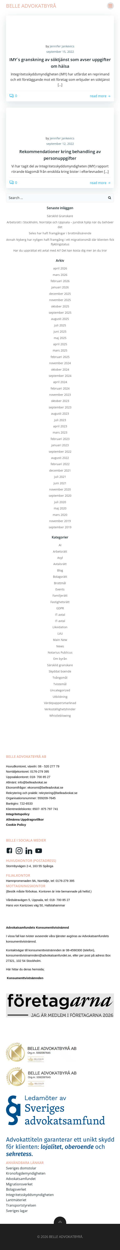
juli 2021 (60, 477)
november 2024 (60, 363)
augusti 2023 (60, 413)
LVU (60, 633)
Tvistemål (60, 684)
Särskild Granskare (60, 216)
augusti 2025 (60, 319)
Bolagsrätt (60, 577)
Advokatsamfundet (21, 1178)
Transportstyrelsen (21, 1205)
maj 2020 (60, 508)
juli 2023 (60, 420)
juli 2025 (60, 325)
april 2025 (60, 344)
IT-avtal (60, 615)
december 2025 (60, 294)
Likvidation (60, 627)
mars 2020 (60, 515)
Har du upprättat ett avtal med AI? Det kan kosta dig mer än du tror (60, 250)
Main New (60, 640)
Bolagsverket (16, 1189)
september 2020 (60, 496)
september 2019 (60, 527)
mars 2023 (60, 432)
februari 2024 (60, 388)
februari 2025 (60, 357)
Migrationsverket (19, 1184)
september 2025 (60, 313)
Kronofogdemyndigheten (25, 1173)
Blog (60, 570)
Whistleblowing (60, 716)
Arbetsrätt (60, 551)
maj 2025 (60, 338)
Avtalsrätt (60, 564)
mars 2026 (60, 275)
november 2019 (60, 521)
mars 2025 (60, 350)
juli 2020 (60, 502)
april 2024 (60, 382)
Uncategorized (60, 690)
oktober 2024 (60, 369)
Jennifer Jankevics (62, 46)
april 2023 (60, 426)
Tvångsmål (60, 678)
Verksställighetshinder (60, 709)
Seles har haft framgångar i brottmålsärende (60, 233)
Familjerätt (60, 595)
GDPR (60, 608)
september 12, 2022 (60, 144)
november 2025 (60, 300)
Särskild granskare (60, 665)
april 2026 (60, 268)
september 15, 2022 (60, 52)
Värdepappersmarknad (60, 703)
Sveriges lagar (17, 1210)
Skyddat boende (60, 671)
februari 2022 (60, 464)
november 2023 (60, 395)
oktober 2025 (60, 306)
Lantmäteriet (16, 1200)
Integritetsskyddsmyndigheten (30, 1194)
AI (60, 545)
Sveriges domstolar (21, 1168)
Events (60, 589)
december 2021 (60, 470)
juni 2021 (60, 483)
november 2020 (60, 489)
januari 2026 (60, 287)
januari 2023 (60, 445)
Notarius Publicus (60, 652)
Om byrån (60, 659)
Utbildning (60, 697)
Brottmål (60, 583)
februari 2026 (60, 281)
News (60, 646)
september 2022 (60, 452)
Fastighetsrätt (60, 602)
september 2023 (60, 407)
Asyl (60, 558)
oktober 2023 (60, 401)
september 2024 (60, 376)
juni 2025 (60, 331)
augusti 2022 (60, 458)
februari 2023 (60, 439)
